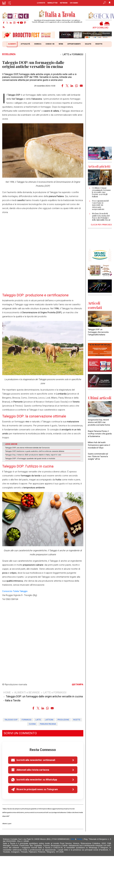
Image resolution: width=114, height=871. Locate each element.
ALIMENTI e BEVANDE (27, 692)
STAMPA (77, 684)
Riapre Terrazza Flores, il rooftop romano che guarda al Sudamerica (100, 433)
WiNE (61, 44)
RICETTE (99, 44)
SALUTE (88, 44)
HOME (7, 692)
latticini (49, 720)
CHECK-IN (50, 44)
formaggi (26, 720)
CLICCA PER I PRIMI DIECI (101, 225)
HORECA (37, 44)
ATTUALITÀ (25, 44)
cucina (32, 724)
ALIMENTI (12, 44)
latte (38, 720)
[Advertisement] (100, 100)
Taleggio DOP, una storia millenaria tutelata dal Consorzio (27, 448)
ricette (76, 720)
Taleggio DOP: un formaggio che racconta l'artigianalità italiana (98, 332)
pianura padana (48, 724)
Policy (79, 839)
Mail (72, 839)
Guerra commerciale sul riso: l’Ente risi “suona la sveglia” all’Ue (98, 456)
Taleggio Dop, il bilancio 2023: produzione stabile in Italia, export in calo (33, 455)
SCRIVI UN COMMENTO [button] (20, 733)
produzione (63, 720)
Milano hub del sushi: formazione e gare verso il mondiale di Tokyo (99, 445)
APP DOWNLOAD (100, 28)
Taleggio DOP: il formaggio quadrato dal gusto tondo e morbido (30, 458)
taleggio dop (11, 720)
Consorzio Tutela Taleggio (15, 591)
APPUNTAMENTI (74, 44)
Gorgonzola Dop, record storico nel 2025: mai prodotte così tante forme (99, 422)
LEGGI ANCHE (11, 444)
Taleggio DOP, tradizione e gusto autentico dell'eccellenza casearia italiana (34, 451)
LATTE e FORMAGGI (73, 54)
